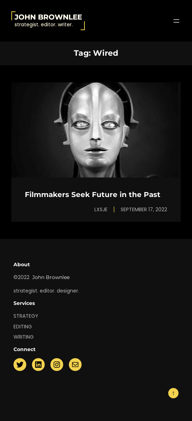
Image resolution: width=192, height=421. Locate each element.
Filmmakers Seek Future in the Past (92, 194)
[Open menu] (176, 21)
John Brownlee (48, 17)
